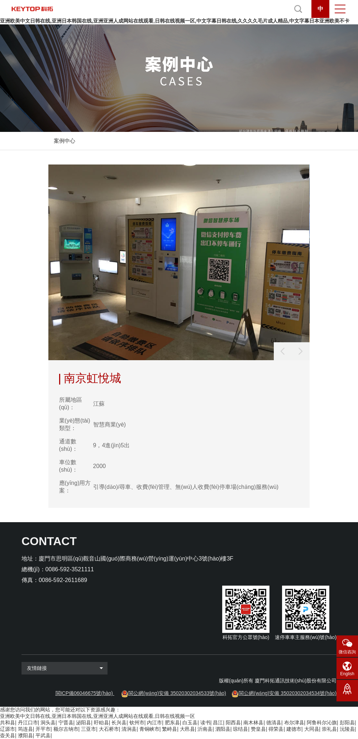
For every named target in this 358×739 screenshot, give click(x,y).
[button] (301, 351)
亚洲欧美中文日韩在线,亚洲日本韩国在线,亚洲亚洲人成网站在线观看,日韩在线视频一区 (97, 716)
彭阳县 (347, 722)
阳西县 (233, 722)
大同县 (311, 729)
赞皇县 (258, 729)
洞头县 (48, 722)
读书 (205, 722)
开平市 (43, 729)
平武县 (43, 735)
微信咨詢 (347, 651)
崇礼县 (329, 729)
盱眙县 (101, 722)
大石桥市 (109, 729)
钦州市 (136, 722)
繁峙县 (169, 729)
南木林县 (253, 722)
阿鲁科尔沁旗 (322, 722)
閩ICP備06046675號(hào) (84, 693)
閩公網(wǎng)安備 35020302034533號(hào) (177, 693)
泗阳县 (222, 729)
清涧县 (129, 729)
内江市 (154, 722)
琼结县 (240, 729)
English (347, 673)
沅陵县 (347, 729)
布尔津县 (294, 722)
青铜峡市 (149, 729)
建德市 (293, 729)
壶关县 (7, 735)
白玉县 (189, 722)
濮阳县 (25, 735)
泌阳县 (83, 722)
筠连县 (25, 729)
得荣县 (275, 729)
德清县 (273, 722)
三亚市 (88, 729)
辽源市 (7, 729)
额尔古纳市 (65, 729)
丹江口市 (28, 722)
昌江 (218, 722)
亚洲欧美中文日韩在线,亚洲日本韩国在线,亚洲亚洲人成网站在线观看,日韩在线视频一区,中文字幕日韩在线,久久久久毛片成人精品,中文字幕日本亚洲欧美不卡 (174, 21)
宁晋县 (65, 722)
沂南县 (205, 729)
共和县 (7, 722)
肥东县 (172, 722)
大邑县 (187, 729)
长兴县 (119, 722)
